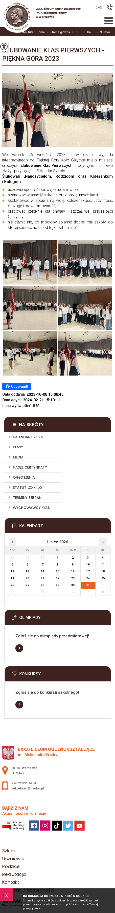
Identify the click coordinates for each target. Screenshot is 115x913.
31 (88, 585)
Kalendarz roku (28, 437)
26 (12, 585)
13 (27, 571)
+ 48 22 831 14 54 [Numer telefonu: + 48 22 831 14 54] (23, 783)
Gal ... (87, 32)
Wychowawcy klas (31, 507)
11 (103, 564)
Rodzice (11, 866)
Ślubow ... (103, 32)
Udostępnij (17, 386)
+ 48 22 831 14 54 (110, 7)
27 (27, 585)
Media (18, 457)
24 (88, 578)
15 (57, 571)
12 (12, 571)
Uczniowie (13, 858)
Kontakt (10, 882)
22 (57, 578)
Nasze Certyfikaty (30, 467)
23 (73, 578)
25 (103, 578)
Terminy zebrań (27, 497)
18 (103, 571)
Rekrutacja (14, 874)
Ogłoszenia (24, 477)
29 (57, 585)
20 (27, 578)
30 (73, 585)
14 (42, 571)
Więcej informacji (19, 648)
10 (88, 564)
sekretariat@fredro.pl (99, 7)
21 (42, 578)
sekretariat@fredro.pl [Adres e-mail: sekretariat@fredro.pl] (27, 788)
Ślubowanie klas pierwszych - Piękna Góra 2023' (53, 54)
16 (73, 571)
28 (42, 585)
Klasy (18, 447)
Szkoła (9, 851)
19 (12, 578)
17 (88, 571)
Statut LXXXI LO (27, 487)
